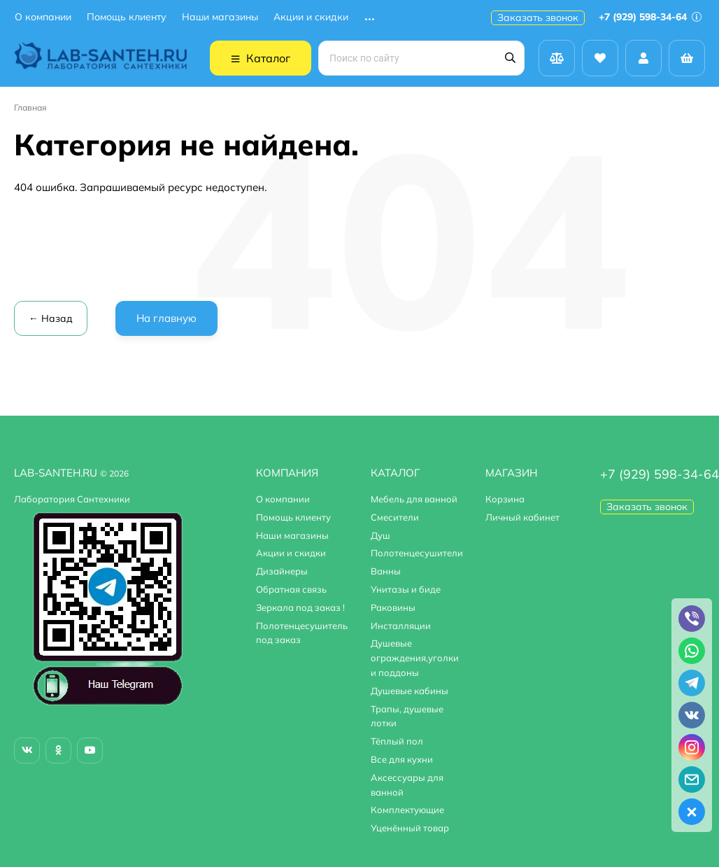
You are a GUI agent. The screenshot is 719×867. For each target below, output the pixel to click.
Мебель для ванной (414, 499)
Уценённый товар (410, 827)
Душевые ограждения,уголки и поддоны (415, 657)
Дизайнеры (282, 571)
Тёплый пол (397, 741)
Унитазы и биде (406, 589)
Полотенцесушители (417, 552)
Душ (380, 535)
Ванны (386, 571)
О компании (43, 17)
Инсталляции (401, 625)
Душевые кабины (409, 690)
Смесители (395, 517)
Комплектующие (407, 809)
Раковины (393, 607)
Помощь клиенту (126, 17)
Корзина (505, 499)
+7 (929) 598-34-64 (650, 16)
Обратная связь (291, 589)
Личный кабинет (522, 517)
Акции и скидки (310, 17)
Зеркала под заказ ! (300, 607)
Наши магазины (220, 17)
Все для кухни (402, 759)
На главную (166, 318)
